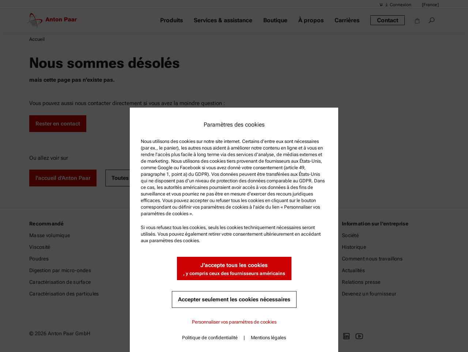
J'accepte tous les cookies (234, 269)
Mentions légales (268, 337)
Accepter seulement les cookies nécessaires (234, 299)
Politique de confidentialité (210, 337)
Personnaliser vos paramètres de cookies (234, 322)
